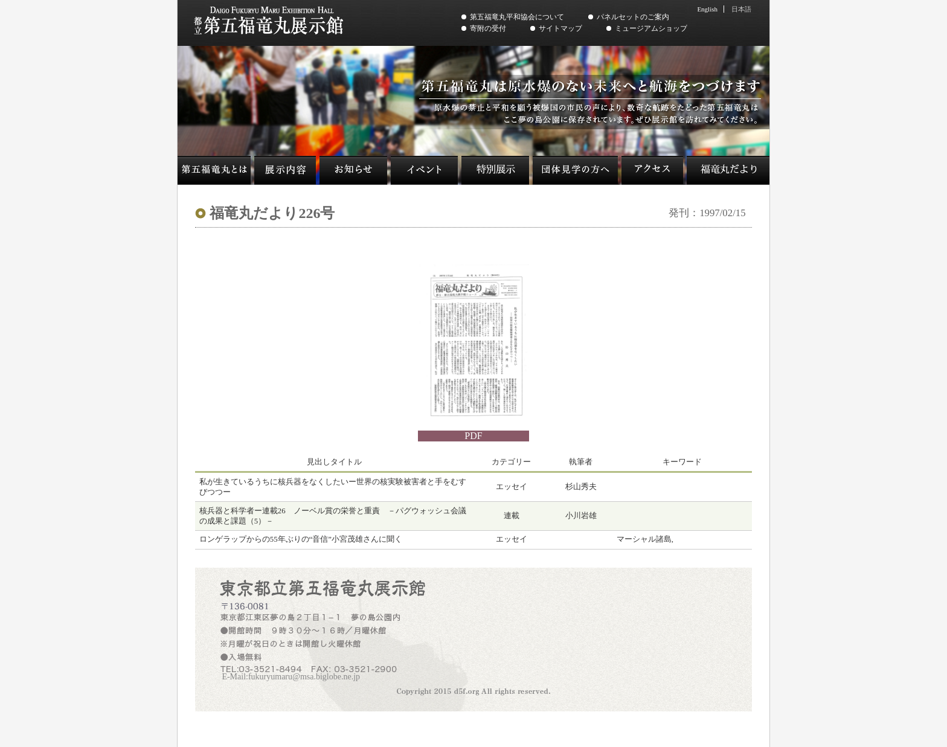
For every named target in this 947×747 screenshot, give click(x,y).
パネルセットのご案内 (633, 17)
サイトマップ (560, 28)
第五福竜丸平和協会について (517, 17)
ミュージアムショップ (651, 28)
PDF (473, 436)
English (707, 9)
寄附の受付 (488, 28)
